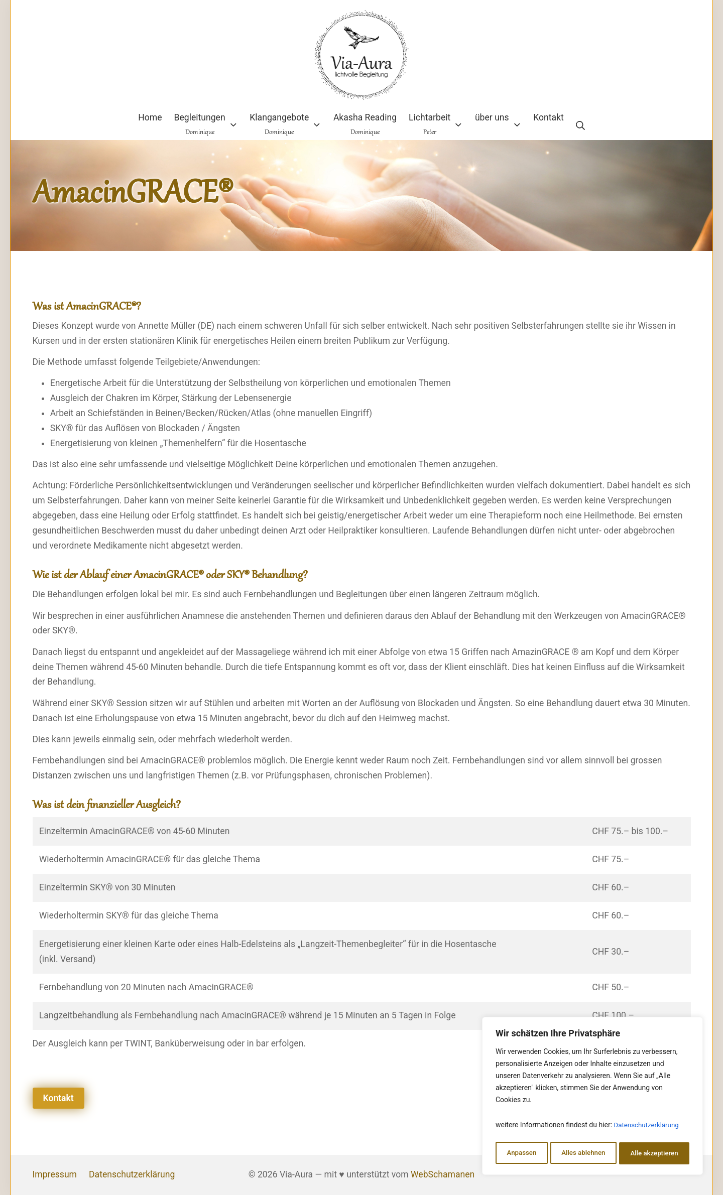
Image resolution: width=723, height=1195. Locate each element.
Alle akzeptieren (654, 1153)
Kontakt (58, 1098)
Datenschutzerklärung (648, 1128)
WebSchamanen (442, 1174)
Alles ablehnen (583, 1153)
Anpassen (520, 1153)
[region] (592, 1097)
